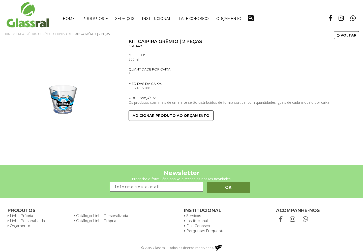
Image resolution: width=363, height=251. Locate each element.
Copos (60, 34)
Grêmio (45, 34)
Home (69, 18)
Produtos (95, 18)
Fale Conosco (197, 226)
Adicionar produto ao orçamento (171, 115)
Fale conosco (194, 18)
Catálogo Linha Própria (95, 221)
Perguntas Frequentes (205, 231)
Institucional (156, 18)
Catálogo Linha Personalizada (101, 215)
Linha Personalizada (26, 221)
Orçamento (228, 18)
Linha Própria (26, 34)
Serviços (124, 18)
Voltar (346, 35)
